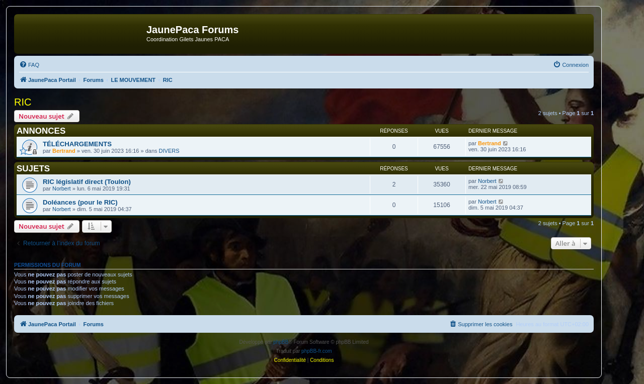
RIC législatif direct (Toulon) (87, 181)
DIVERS (169, 151)
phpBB (280, 342)
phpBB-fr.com (316, 351)
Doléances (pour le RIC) (80, 202)
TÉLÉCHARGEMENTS (77, 144)
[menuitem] (29, 65)
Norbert (61, 188)
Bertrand (63, 151)
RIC (22, 102)
